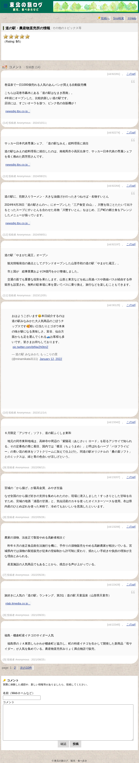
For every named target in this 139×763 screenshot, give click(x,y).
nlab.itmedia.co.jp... (17, 603)
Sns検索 (118, 18)
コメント (8, 702)
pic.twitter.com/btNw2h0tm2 (30, 347)
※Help (131, 18)
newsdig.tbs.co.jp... (17, 111)
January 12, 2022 (51, 359)
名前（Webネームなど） (19, 693)
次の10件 (26, 667)
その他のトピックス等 (66, 27)
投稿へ (104, 18)
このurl (130, 73)
